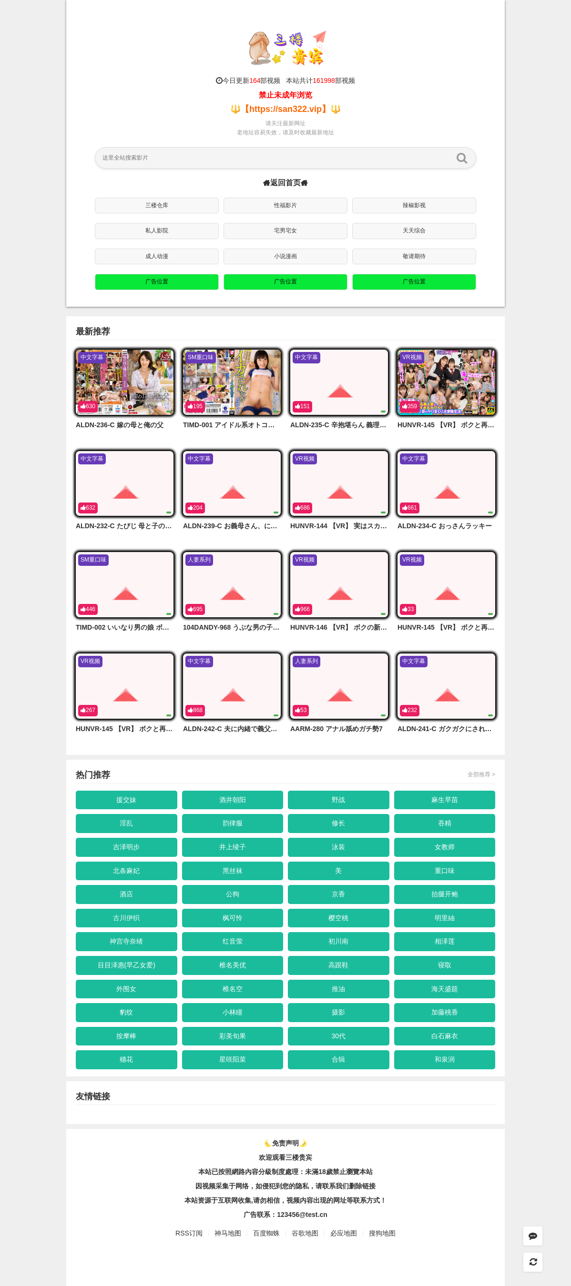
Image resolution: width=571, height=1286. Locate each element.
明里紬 (445, 918)
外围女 (126, 989)
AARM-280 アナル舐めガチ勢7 (336, 729)
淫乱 (126, 823)
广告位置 (156, 281)
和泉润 (445, 1059)
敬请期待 (414, 256)
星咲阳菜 (232, 1059)
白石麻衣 (444, 1036)
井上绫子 (232, 847)
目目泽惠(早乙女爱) (126, 965)
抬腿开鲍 (444, 894)
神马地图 (227, 1233)
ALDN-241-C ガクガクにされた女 (448, 729)
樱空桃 (338, 918)
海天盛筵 (444, 989)
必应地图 (343, 1233)
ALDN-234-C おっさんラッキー (445, 526)
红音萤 (233, 941)
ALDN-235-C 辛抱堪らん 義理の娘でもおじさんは (364, 425)
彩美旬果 (232, 1036)
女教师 (445, 847)
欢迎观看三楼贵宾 (285, 1157)
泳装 (338, 847)
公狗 (232, 894)
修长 (338, 823)
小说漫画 (285, 256)
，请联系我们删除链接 (342, 1186)
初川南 (338, 941)
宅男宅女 (285, 230)
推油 (338, 989)
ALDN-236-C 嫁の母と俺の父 (119, 425)
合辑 (338, 1059)
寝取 (444, 965)
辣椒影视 (414, 205)
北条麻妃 (126, 870)
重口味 (445, 870)
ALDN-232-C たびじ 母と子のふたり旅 (134, 526)
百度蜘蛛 (266, 1233)
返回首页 (285, 183)
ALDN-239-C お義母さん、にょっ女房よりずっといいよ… (270, 526)
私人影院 (156, 230)
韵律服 (233, 823)
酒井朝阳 (232, 800)
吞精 (444, 823)
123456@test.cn (302, 1214)
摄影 (338, 1012)
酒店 (126, 894)
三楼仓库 (156, 205)
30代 (338, 1036)
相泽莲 (445, 941)
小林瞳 (233, 1012)
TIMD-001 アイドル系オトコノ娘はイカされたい (255, 425)
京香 (338, 894)
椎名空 (233, 989)
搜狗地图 (382, 1233)
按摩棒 (126, 1036)
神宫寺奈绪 (126, 941)
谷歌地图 (305, 1233)
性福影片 (285, 205)
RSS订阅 (189, 1233)
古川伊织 (126, 918)
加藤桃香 (444, 1012)
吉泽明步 (126, 847)
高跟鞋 (338, 965)
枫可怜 (233, 918)
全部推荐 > (481, 774)
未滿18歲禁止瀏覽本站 (339, 1171)
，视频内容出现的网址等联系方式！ (333, 1200)
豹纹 (126, 1012)
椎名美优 (232, 965)
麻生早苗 (444, 800)
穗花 (126, 1059)
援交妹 (126, 800)
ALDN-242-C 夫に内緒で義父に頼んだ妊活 (247, 729)
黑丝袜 (233, 870)
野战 (338, 800)
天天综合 (414, 230)
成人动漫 (156, 256)
